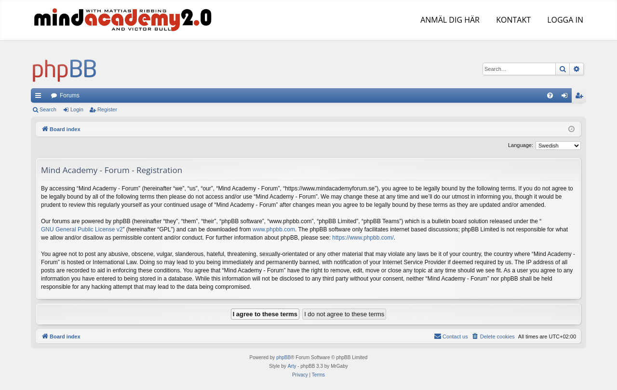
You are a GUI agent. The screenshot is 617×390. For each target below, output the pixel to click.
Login (76, 109)
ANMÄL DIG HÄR (449, 19)
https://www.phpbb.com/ (362, 237)
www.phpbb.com (274, 229)
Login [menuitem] (567, 97)
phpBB (283, 357)
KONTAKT (512, 19)
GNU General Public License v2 (81, 229)
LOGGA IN (564, 19)
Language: (520, 145)
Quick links (40, 97)
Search (48, 109)
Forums (70, 95)
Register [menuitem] (581, 97)
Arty (292, 366)
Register (107, 109)
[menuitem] (550, 95)
